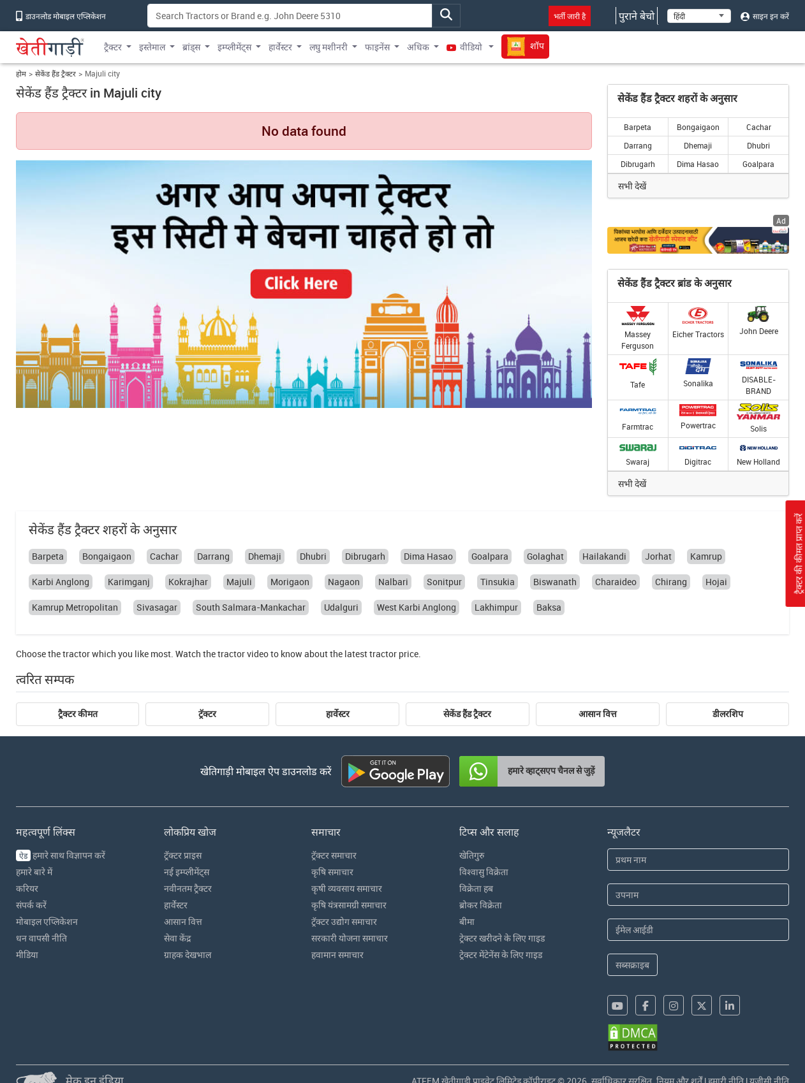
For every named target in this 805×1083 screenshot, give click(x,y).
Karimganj (129, 582)
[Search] (289, 15)
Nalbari (393, 582)
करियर (27, 888)
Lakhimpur (496, 607)
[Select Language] (699, 16)
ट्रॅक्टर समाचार (334, 855)
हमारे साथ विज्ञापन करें (60, 855)
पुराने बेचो (637, 16)
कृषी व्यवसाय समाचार (346, 888)
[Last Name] (698, 894)
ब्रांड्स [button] (191, 47)
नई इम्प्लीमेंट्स (186, 872)
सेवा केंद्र (177, 938)
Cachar (758, 127)
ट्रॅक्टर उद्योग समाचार (344, 921)
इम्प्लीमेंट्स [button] (234, 47)
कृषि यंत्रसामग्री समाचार (349, 905)
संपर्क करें (31, 905)
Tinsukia (497, 582)
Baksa (548, 607)
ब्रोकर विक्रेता (480, 905)
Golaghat (545, 556)
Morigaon (289, 582)
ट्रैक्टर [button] (113, 47)
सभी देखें (632, 186)
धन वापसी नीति (41, 938)
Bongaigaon (698, 127)
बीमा (467, 921)
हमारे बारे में (34, 872)
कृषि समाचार (332, 872)
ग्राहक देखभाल (187, 955)
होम (21, 73)
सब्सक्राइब (632, 965)
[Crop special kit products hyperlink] (698, 240)
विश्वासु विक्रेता (483, 872)
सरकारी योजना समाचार (349, 938)
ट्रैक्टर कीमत (78, 714)
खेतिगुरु (471, 855)
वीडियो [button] (465, 47)
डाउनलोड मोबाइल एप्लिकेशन (61, 16)
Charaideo (616, 582)
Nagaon (344, 582)
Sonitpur (444, 582)
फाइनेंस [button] (377, 47)
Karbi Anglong (60, 582)
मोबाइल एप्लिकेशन (47, 921)
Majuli (239, 582)
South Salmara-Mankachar (251, 607)
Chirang (671, 582)
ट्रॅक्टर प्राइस (183, 855)
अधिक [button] (418, 47)
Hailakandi (604, 556)
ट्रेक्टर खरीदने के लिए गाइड (502, 938)
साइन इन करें (765, 16)
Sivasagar (157, 607)
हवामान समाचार (337, 955)
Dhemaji (698, 145)
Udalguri (341, 607)
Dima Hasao (698, 164)
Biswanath (555, 582)
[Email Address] (698, 930)
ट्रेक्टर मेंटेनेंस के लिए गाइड (500, 955)
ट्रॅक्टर (207, 714)
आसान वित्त (598, 714)
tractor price (393, 654)
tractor (76, 654)
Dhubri (758, 145)
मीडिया (27, 955)
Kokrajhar (188, 582)
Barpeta (637, 127)
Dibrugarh (638, 164)
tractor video (243, 654)
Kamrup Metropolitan (75, 607)
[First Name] (698, 859)
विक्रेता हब (476, 888)
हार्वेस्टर (338, 714)
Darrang (638, 145)
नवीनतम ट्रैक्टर (188, 888)
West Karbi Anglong (416, 607)
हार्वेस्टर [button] (280, 47)
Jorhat (658, 556)
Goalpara (758, 164)
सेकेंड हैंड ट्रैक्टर (55, 73)
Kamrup (706, 556)
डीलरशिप (728, 714)
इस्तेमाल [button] (152, 47)
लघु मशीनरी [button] (328, 47)
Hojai (716, 582)
